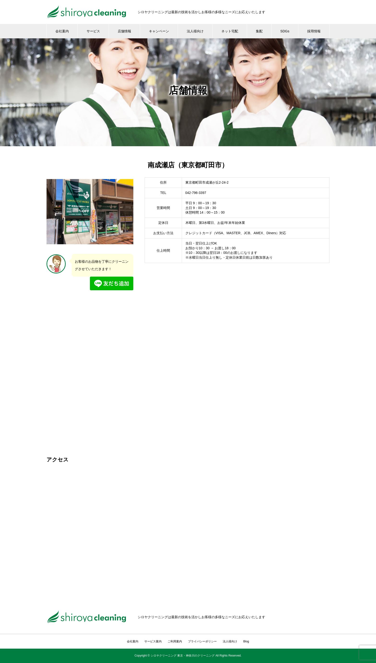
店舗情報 (124, 31)
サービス (93, 31)
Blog (246, 641)
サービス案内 (153, 641)
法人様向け (195, 31)
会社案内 (62, 31)
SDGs (284, 31)
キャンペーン (159, 31)
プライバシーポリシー (202, 641)
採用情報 (314, 31)
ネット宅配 (229, 31)
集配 (259, 31)
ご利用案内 (175, 641)
